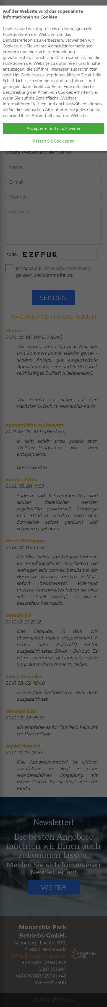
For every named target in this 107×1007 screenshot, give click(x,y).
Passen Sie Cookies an (54, 141)
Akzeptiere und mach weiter (54, 128)
